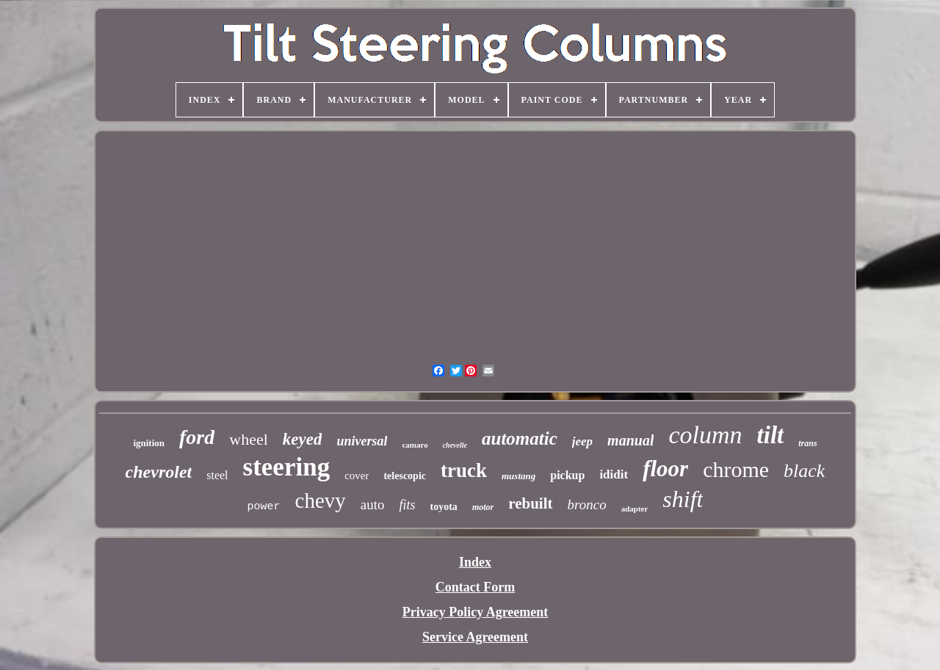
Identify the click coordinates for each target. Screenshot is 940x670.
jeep (582, 441)
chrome (736, 469)
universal (361, 441)
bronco (587, 504)
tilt (770, 435)
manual (630, 440)
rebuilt (530, 503)
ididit (613, 474)
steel (217, 475)
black (804, 470)
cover (356, 475)
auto (373, 504)
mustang (518, 475)
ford (196, 437)
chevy (320, 500)
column (705, 434)
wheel (248, 439)
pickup (567, 475)
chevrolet (159, 471)
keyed (302, 439)
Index (475, 562)
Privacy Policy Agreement (475, 612)
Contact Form (475, 587)
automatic (519, 438)
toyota (444, 506)
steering (286, 467)
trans (807, 443)
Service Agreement (475, 637)
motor (483, 507)
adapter (634, 508)
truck (464, 470)
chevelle (455, 445)
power (264, 506)
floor (665, 468)
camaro (414, 444)
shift (682, 499)
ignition (148, 442)
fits (408, 505)
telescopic (404, 475)
